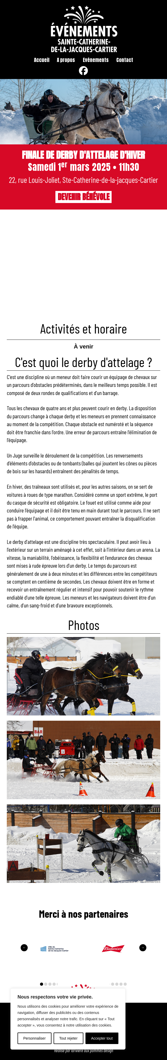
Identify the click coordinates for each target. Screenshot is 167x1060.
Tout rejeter (68, 1038)
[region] (67, 1019)
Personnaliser (34, 1038)
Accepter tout (102, 1038)
